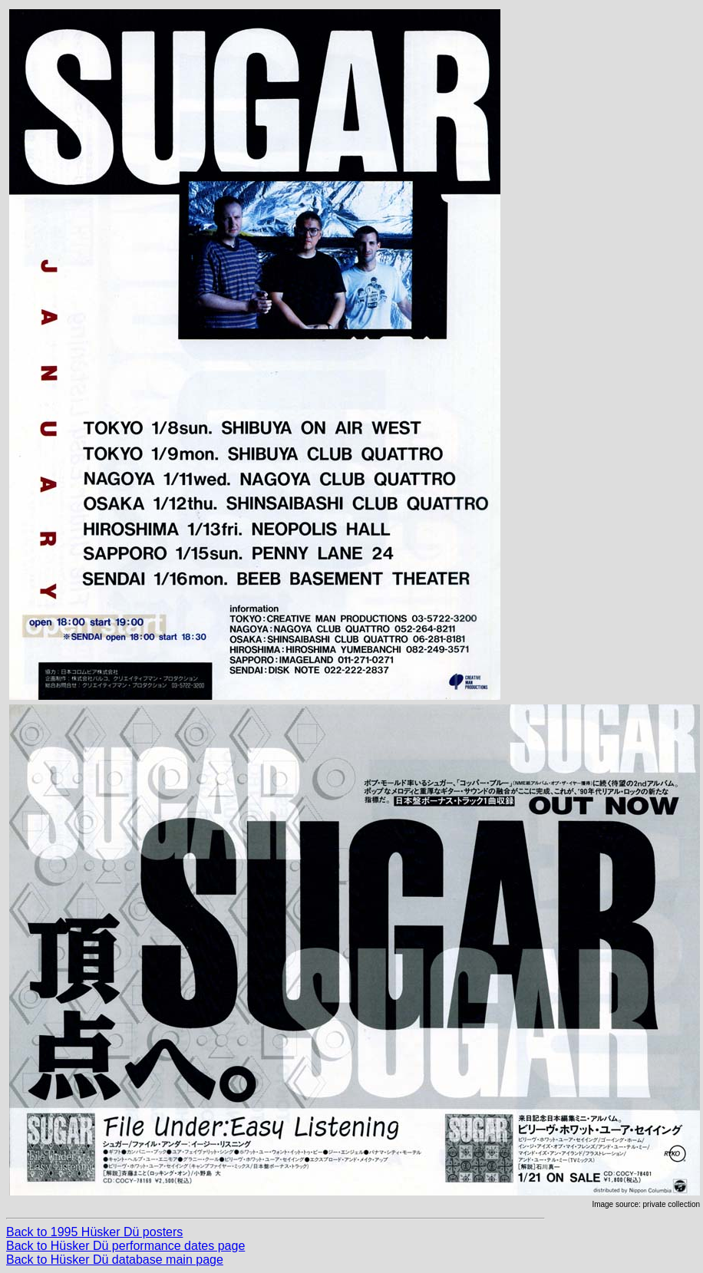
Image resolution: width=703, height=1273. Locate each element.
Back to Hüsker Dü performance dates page (125, 1245)
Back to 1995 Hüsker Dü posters (94, 1231)
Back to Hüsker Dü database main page (114, 1259)
